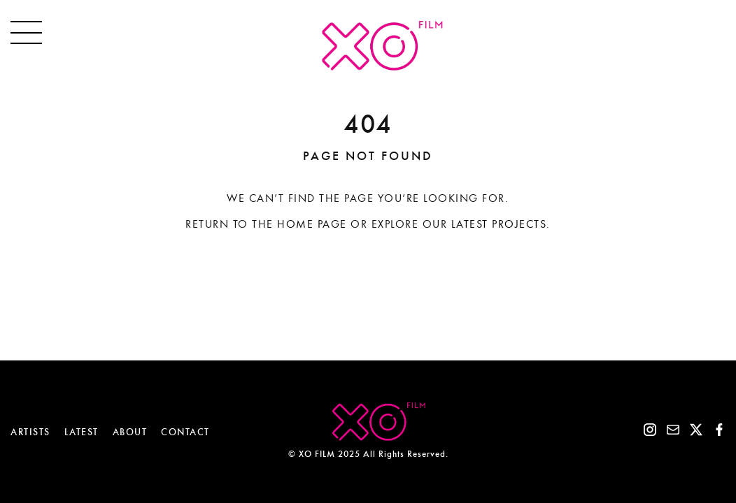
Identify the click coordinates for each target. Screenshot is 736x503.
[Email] (673, 432)
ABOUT (130, 432)
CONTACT (185, 432)
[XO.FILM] (368, 66)
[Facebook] (719, 432)
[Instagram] (650, 432)
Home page (312, 224)
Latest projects (499, 224)
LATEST (81, 432)
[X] (696, 432)
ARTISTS (30, 432)
